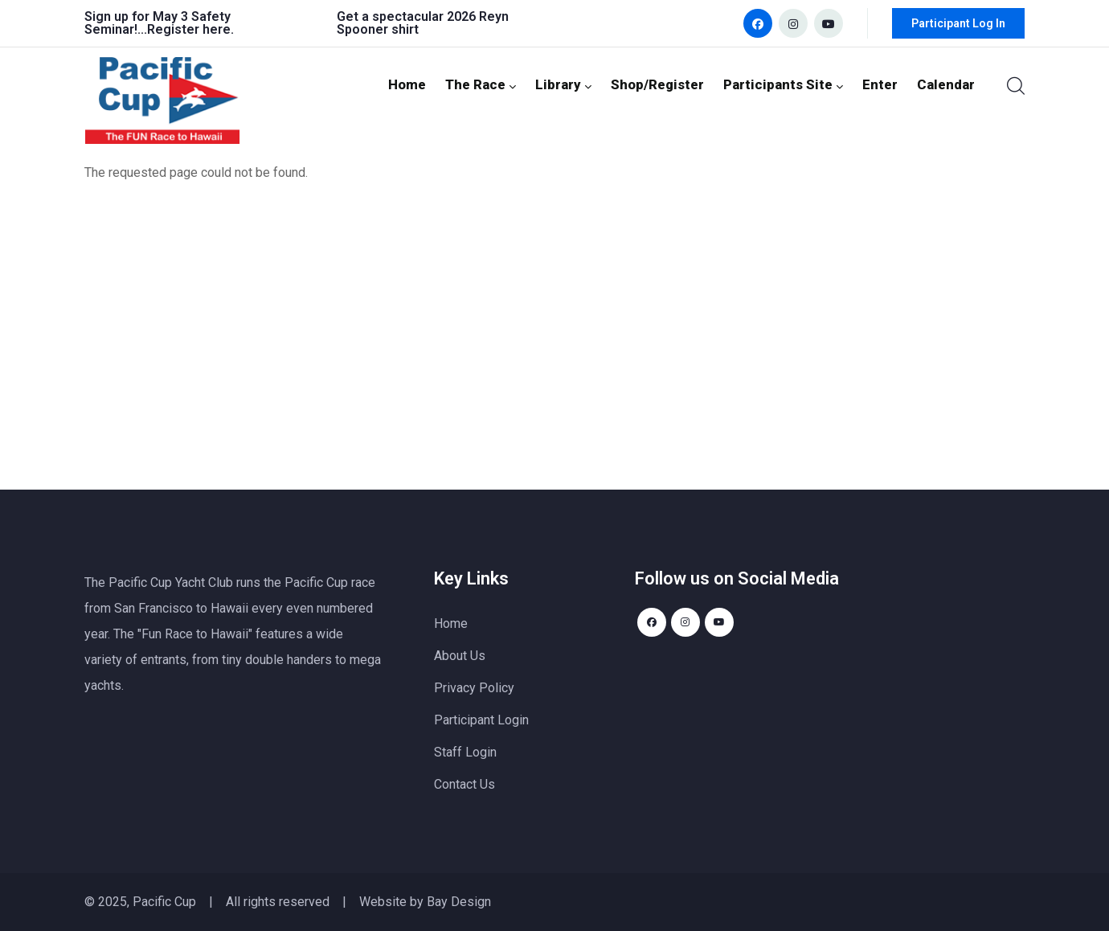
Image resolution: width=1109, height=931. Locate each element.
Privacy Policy (474, 687)
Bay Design (459, 901)
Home (438, 84)
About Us (459, 655)
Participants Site (795, 84)
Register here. (190, 29)
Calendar (948, 84)
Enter (886, 84)
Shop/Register (677, 84)
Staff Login (465, 752)
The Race (509, 84)
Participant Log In (958, 23)
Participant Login (481, 720)
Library (588, 84)
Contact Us (464, 784)
